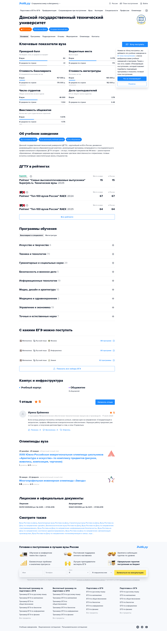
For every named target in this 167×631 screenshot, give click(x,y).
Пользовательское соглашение (74, 627)
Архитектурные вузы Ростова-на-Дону (53, 523)
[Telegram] (142, 627)
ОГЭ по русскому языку (129, 592)
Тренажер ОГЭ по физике (63, 615)
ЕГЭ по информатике (94, 606)
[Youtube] (146, 627)
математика (27, 341)
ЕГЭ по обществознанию (96, 599)
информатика (56, 350)
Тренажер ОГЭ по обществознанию (60, 602)
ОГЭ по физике (126, 609)
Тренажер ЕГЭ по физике (29, 615)
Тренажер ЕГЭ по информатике (31, 611)
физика (54, 341)
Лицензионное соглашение (49, 627)
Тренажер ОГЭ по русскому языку (66, 594)
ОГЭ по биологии (127, 602)
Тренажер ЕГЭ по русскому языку (33, 594)
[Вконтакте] (137, 627)
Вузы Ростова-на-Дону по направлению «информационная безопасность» (67, 528)
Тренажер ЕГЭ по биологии (30, 607)
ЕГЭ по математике (94, 595)
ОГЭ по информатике (128, 606)
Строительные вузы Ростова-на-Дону (84, 523)
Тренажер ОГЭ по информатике (65, 611)
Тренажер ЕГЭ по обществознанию (26, 602)
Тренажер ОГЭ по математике (65, 598)
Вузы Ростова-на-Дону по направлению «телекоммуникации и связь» (60, 533)
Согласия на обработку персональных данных (91, 580)
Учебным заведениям (28, 627)
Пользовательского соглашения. (130, 580)
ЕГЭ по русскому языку (95, 592)
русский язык (41, 341)
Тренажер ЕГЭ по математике (31, 598)
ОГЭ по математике (128, 595)
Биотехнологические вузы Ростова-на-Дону (63, 525)
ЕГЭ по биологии (93, 602)
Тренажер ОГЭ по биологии (64, 607)
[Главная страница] (24, 3)
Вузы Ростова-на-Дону (28, 523)
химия (53, 360)
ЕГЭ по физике (92, 609)
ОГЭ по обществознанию (130, 599)
